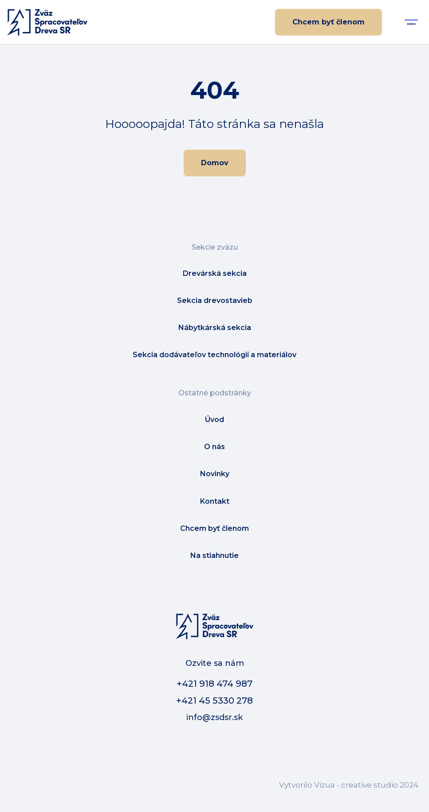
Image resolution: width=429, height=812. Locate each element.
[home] (47, 22)
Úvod (214, 419)
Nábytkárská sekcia (214, 327)
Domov (214, 163)
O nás (214, 446)
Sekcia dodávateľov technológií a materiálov (214, 354)
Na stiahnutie (214, 555)
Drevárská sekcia (215, 273)
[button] (411, 22)
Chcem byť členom (328, 22)
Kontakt (214, 501)
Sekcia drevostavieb (214, 300)
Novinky (214, 474)
